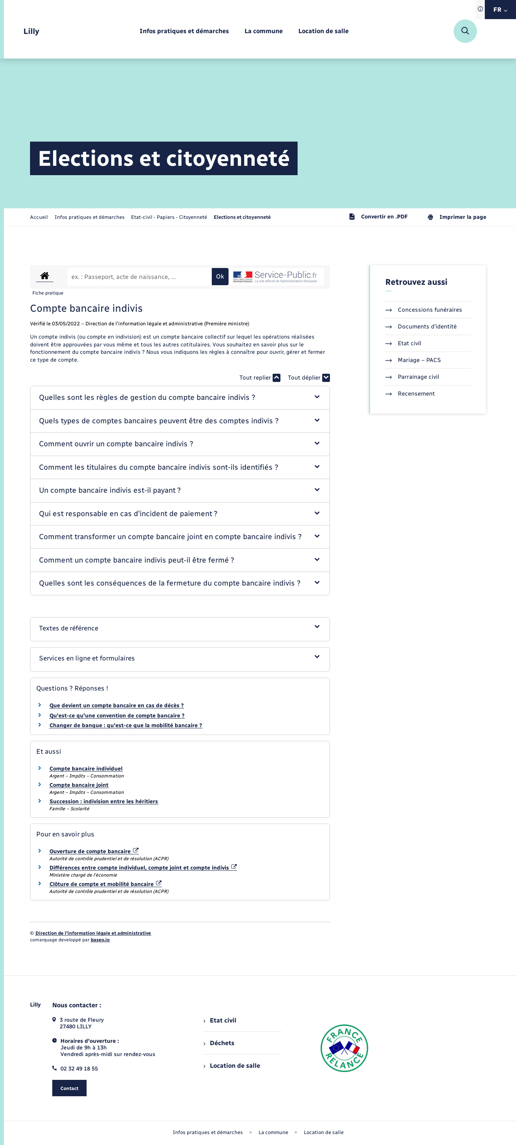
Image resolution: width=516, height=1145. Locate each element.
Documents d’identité (421, 326)
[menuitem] (184, 31)
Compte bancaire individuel (86, 768)
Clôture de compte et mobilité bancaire (106, 884)
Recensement (410, 393)
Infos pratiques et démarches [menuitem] (208, 1132)
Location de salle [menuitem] (232, 1065)
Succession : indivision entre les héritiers (104, 801)
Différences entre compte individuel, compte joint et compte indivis (143, 868)
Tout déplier (309, 378)
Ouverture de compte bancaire (94, 851)
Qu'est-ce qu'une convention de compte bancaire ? (117, 715)
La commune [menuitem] (273, 1132)
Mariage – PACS (413, 360)
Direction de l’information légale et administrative (93, 933)
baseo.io (100, 940)
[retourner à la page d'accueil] (31, 31)
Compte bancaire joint (79, 785)
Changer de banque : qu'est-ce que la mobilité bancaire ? (126, 725)
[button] (180, 397)
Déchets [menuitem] (219, 1043)
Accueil (39, 217)
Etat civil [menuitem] (220, 1020)
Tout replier (259, 378)
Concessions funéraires (423, 309)
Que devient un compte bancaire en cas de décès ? (117, 705)
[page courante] (242, 217)
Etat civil (403, 343)
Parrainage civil (412, 376)
